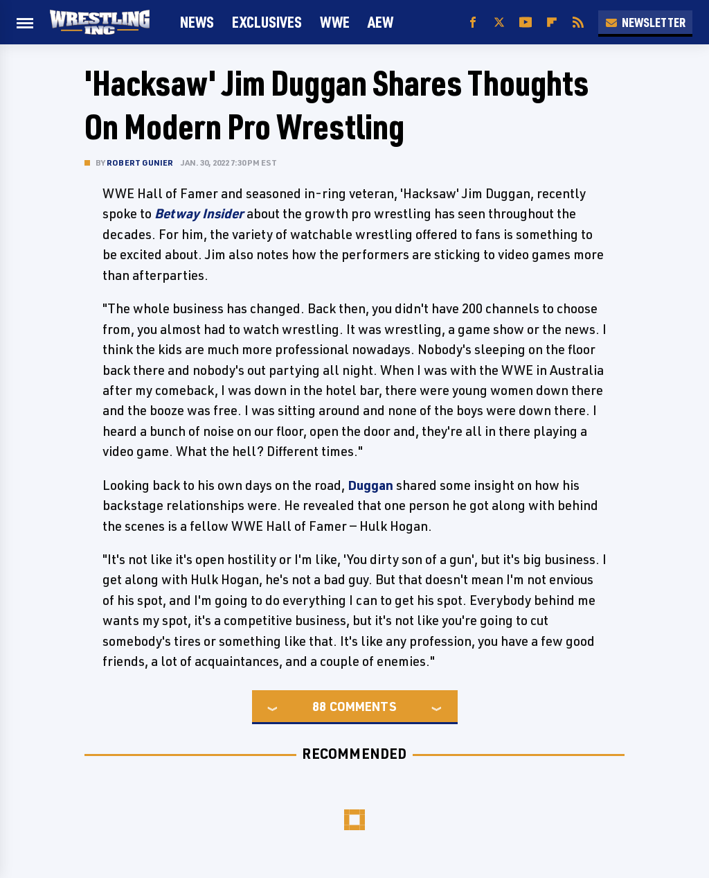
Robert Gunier (140, 162)
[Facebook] (473, 22)
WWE (335, 21)
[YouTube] (525, 22)
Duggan (370, 485)
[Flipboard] (552, 22)
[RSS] (578, 22)
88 (319, 706)
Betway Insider (199, 213)
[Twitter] (499, 22)
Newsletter (645, 22)
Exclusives (267, 21)
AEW (380, 21)
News (197, 21)
